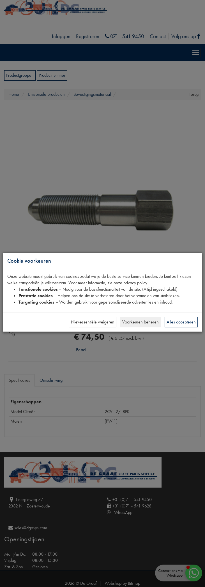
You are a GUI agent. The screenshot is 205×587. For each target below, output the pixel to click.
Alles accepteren (181, 322)
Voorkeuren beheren (140, 322)
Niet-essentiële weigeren (92, 322)
